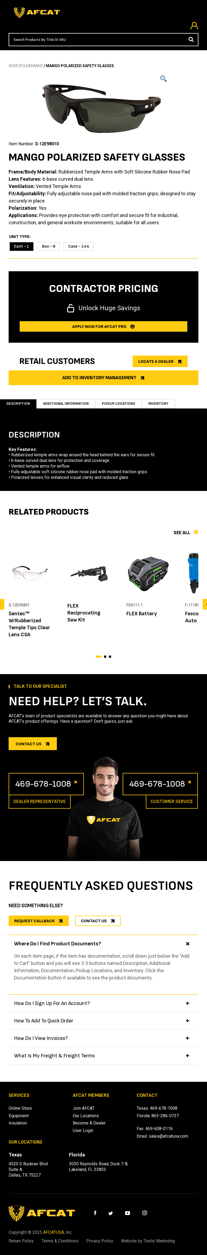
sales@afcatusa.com (168, 1136)
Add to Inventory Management (99, 378)
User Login (83, 1130)
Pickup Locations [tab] (118, 403)
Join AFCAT (84, 1108)
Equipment (19, 1115)
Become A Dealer (89, 1123)
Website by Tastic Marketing (148, 1240)
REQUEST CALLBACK (34, 921)
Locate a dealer (156, 361)
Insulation (18, 1123)
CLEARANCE (32, 66)
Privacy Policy (99, 1240)
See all (182, 533)
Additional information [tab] (66, 403)
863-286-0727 (165, 1115)
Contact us (29, 744)
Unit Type (19, 237)
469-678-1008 (43, 784)
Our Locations (86, 1115)
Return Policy (21, 1240)
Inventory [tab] (158, 403)
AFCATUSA (53, 1232)
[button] (98, 657)
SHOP (14, 66)
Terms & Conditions (60, 1240)
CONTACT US (94, 921)
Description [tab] (18, 403)
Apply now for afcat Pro (99, 326)
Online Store (20, 1108)
